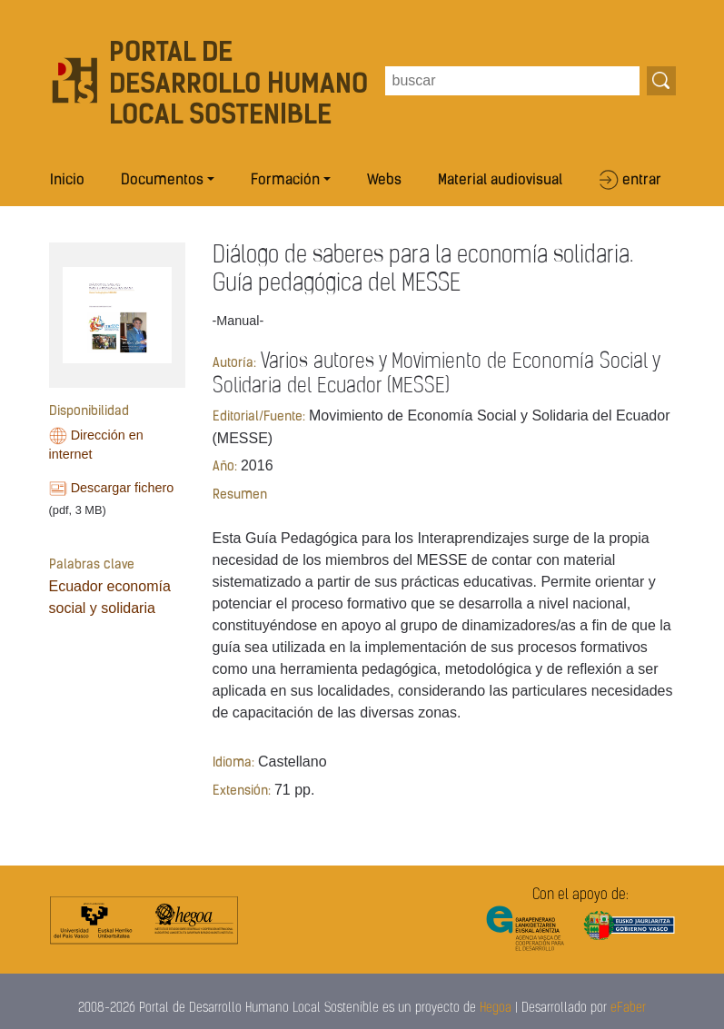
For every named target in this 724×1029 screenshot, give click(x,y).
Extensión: (242, 791)
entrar (641, 180)
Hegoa (495, 1008)
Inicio (67, 180)
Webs (384, 180)
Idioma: (233, 763)
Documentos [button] (162, 180)
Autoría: (234, 364)
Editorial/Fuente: (259, 417)
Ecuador (76, 586)
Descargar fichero (122, 487)
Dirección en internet (96, 445)
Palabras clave (91, 565)
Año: (225, 467)
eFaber (628, 1008)
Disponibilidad (89, 412)
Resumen (240, 495)
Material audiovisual (500, 180)
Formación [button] (285, 180)
